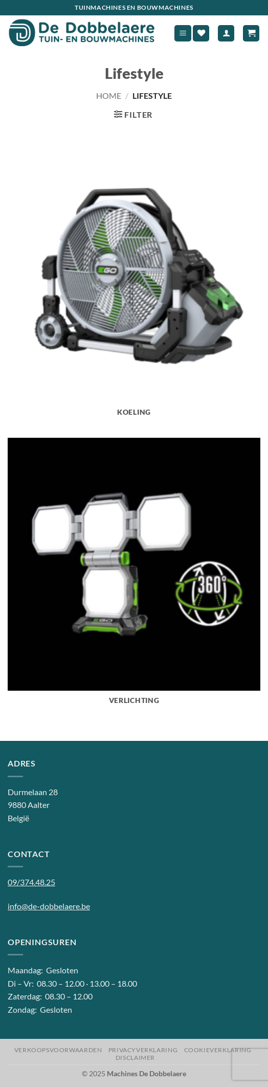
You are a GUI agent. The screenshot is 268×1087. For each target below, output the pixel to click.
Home (108, 95)
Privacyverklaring (142, 1050)
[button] (182, 33)
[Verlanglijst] (201, 33)
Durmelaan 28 (33, 792)
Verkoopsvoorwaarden (58, 1050)
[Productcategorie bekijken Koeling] (134, 289)
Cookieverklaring (218, 1050)
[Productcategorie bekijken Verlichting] (134, 577)
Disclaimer (135, 1057)
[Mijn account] (226, 33)
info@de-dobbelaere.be (49, 906)
